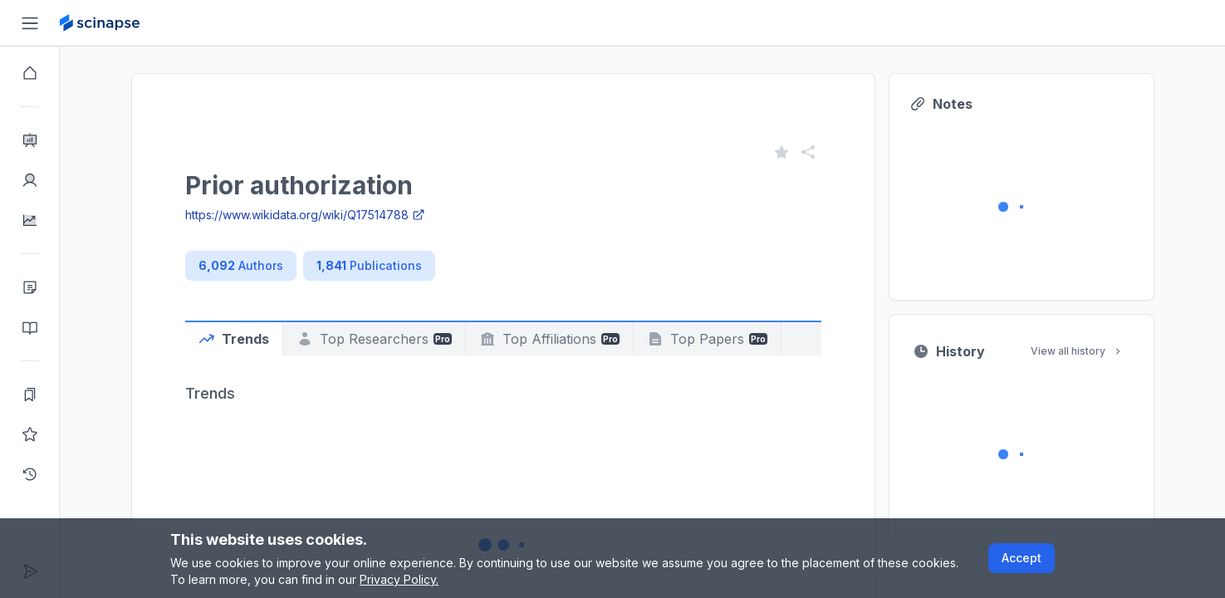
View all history (1077, 351)
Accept (1021, 558)
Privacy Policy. (399, 579)
